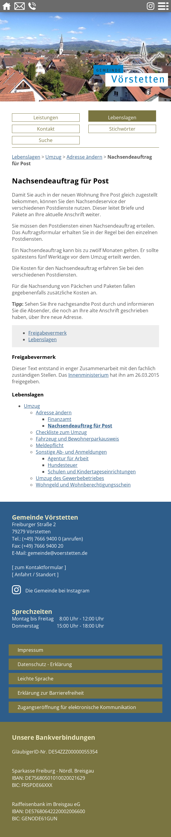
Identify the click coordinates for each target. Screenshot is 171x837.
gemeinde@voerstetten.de (57, 553)
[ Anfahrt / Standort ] (35, 574)
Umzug (53, 157)
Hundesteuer (63, 465)
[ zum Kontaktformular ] (39, 567)
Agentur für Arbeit (68, 458)
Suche (46, 140)
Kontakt (46, 129)
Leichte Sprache (35, 678)
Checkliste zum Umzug (61, 432)
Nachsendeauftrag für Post (80, 425)
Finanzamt (59, 419)
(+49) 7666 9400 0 (41, 538)
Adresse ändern (84, 157)
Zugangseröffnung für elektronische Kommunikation (77, 707)
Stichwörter (122, 129)
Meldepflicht (50, 445)
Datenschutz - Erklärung (45, 664)
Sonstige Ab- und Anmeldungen (71, 452)
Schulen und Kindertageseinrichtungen (92, 471)
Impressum (30, 650)
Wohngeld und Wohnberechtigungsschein (83, 484)
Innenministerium (88, 375)
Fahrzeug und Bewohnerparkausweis (77, 439)
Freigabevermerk (47, 333)
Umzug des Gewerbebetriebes (70, 478)
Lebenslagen (122, 117)
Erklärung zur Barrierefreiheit (51, 693)
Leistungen (45, 117)
